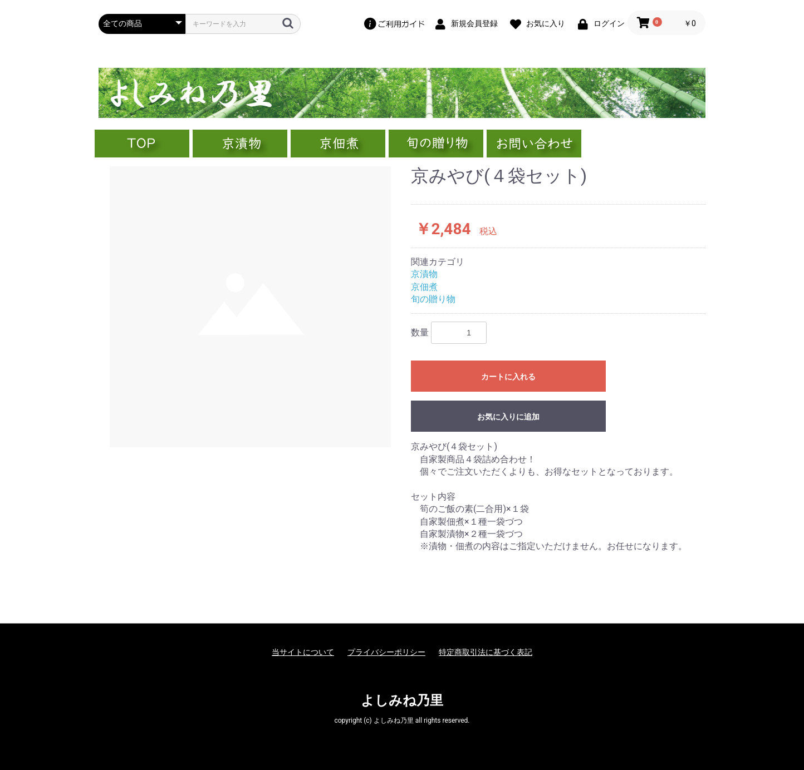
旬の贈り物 (433, 299)
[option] (250, 306)
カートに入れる (508, 376)
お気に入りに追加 (508, 416)
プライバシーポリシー (386, 652)
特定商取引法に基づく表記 (485, 652)
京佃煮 (424, 287)
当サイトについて (303, 652)
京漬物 (424, 274)
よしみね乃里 (402, 700)
